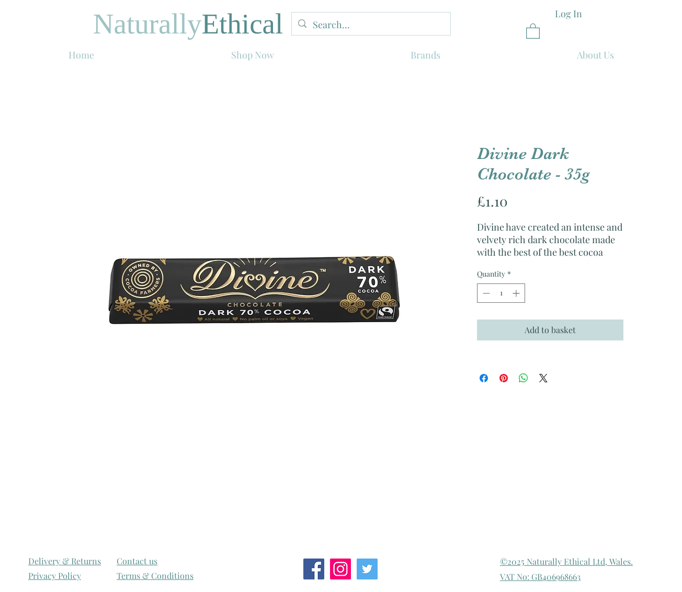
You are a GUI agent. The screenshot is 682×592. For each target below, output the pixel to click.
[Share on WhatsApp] (523, 378)
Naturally (147, 24)
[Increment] (517, 293)
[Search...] (370, 25)
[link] (533, 30)
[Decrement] (485, 293)
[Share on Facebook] (484, 378)
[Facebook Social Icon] (313, 569)
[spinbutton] (501, 293)
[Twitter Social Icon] (367, 569)
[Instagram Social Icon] (340, 569)
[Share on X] (543, 378)
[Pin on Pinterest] (503, 378)
